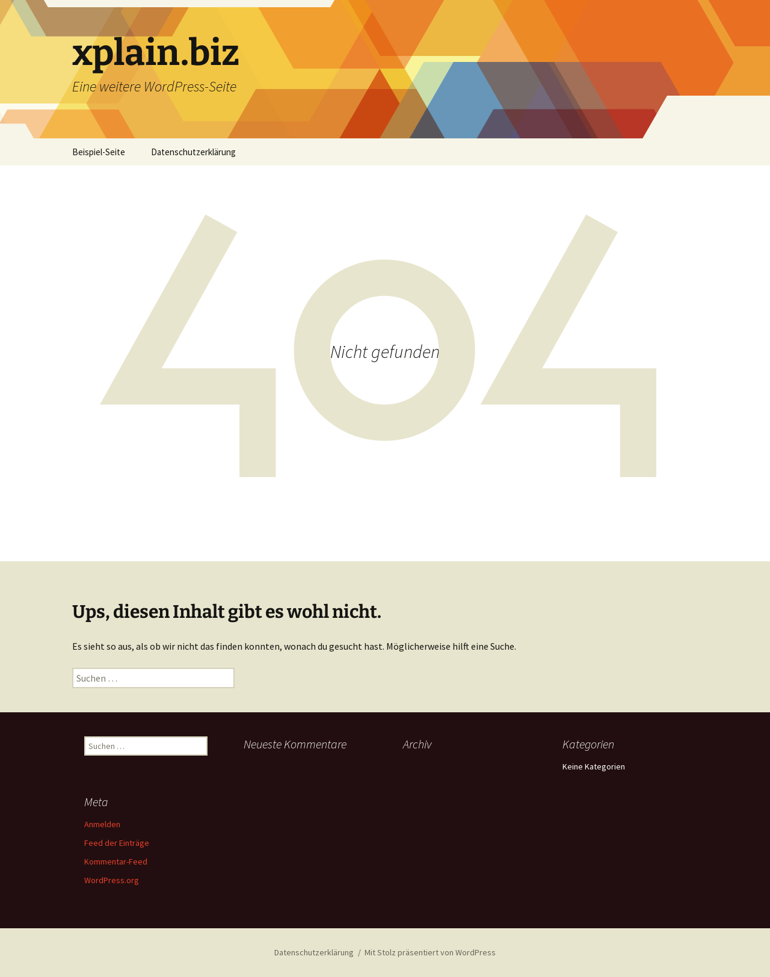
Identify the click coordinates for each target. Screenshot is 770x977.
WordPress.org (111, 880)
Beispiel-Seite (98, 152)
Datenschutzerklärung (193, 152)
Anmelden (102, 824)
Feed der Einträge (116, 842)
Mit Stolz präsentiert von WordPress (430, 952)
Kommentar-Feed (115, 861)
